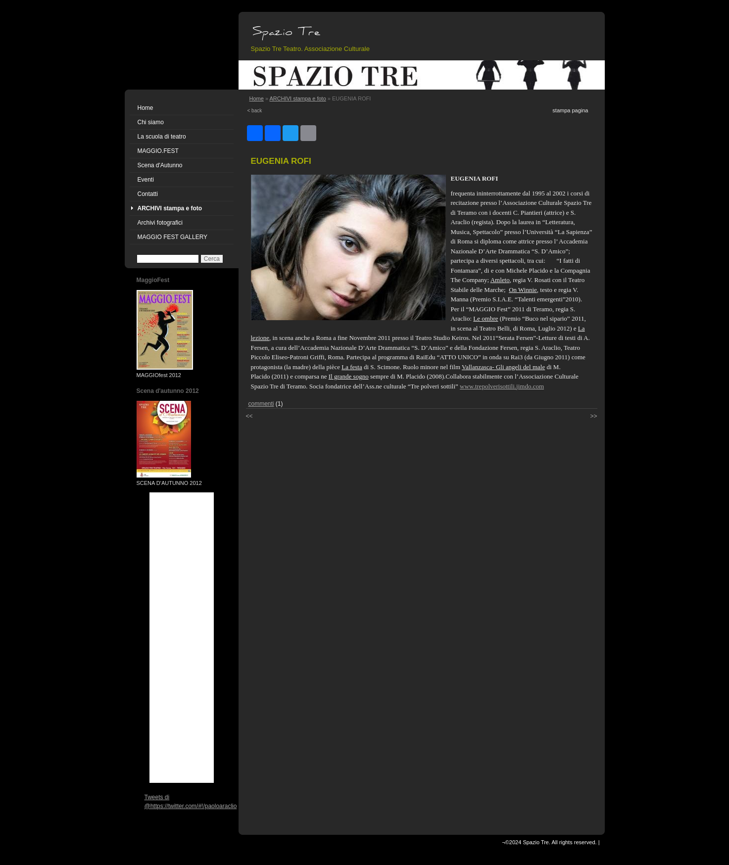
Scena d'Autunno (160, 165)
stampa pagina (570, 110)
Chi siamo (151, 122)
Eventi (146, 179)
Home (145, 107)
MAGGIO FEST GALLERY (173, 237)
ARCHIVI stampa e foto (170, 208)
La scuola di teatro (162, 136)
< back (254, 110)
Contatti (148, 194)
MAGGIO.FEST (158, 150)
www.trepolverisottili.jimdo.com (502, 386)
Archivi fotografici (160, 222)
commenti (261, 403)
